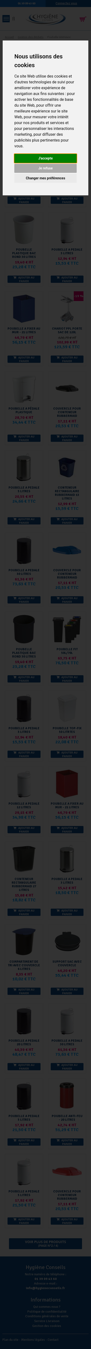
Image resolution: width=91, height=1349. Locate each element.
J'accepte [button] (45, 158)
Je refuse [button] (45, 168)
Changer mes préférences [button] (45, 178)
